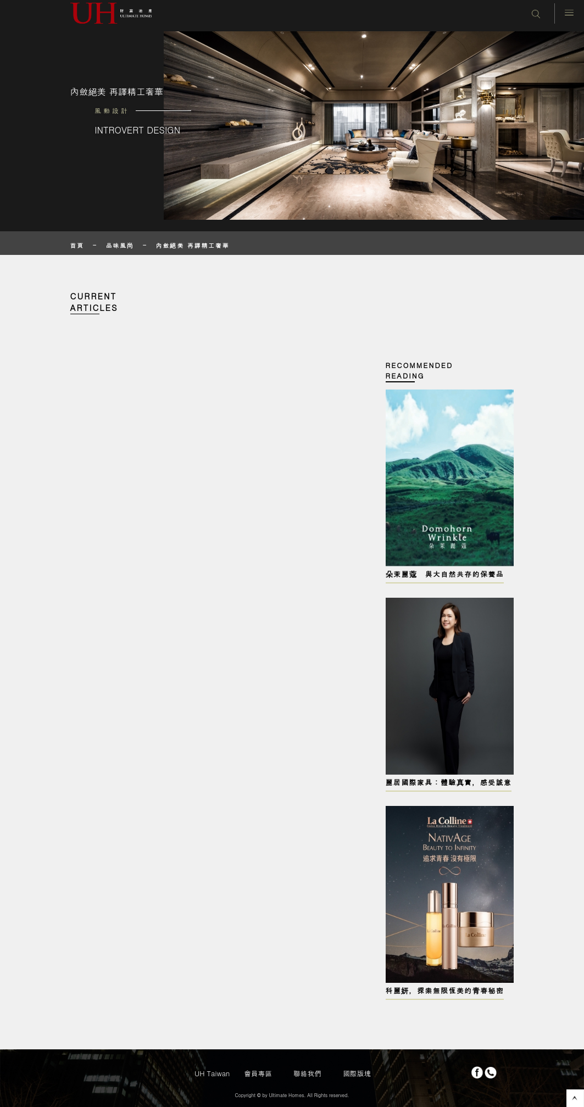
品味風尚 (120, 245)
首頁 (77, 245)
